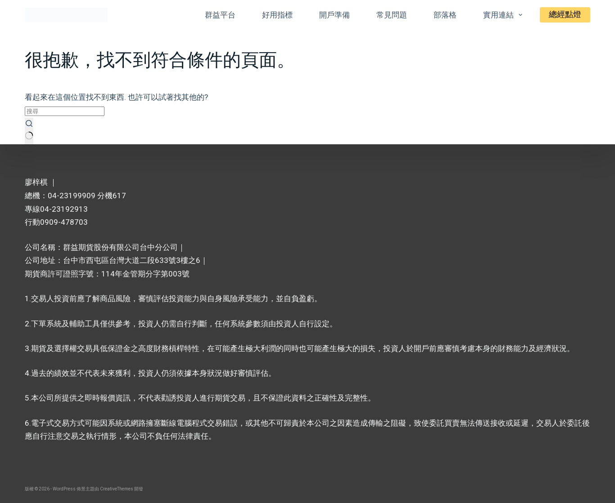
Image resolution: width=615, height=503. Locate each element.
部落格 (445, 14)
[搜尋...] (64, 111)
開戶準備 (334, 14)
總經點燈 (565, 14)
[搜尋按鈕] (29, 131)
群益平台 (220, 14)
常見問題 (391, 14)
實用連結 (504, 14)
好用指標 (277, 14)
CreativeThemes (116, 488)
